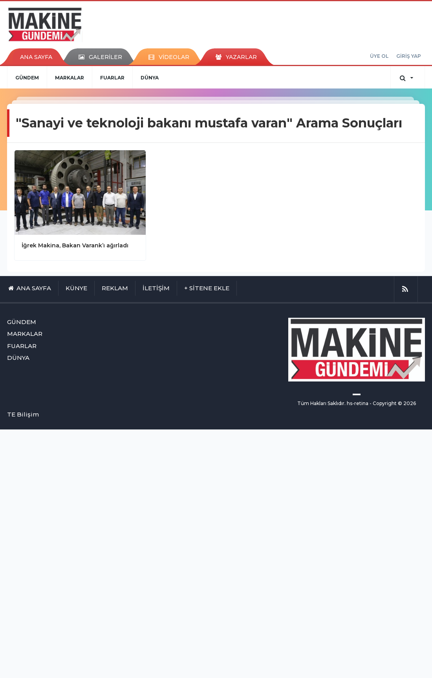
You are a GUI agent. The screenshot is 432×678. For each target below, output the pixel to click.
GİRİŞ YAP (408, 56)
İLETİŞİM (156, 288)
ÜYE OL (379, 56)
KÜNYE (76, 288)
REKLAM (115, 288)
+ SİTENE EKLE (206, 288)
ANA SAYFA (36, 57)
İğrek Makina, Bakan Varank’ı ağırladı (75, 245)
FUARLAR (112, 78)
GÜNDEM (27, 78)
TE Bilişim (23, 414)
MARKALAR (69, 78)
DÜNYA (150, 78)
